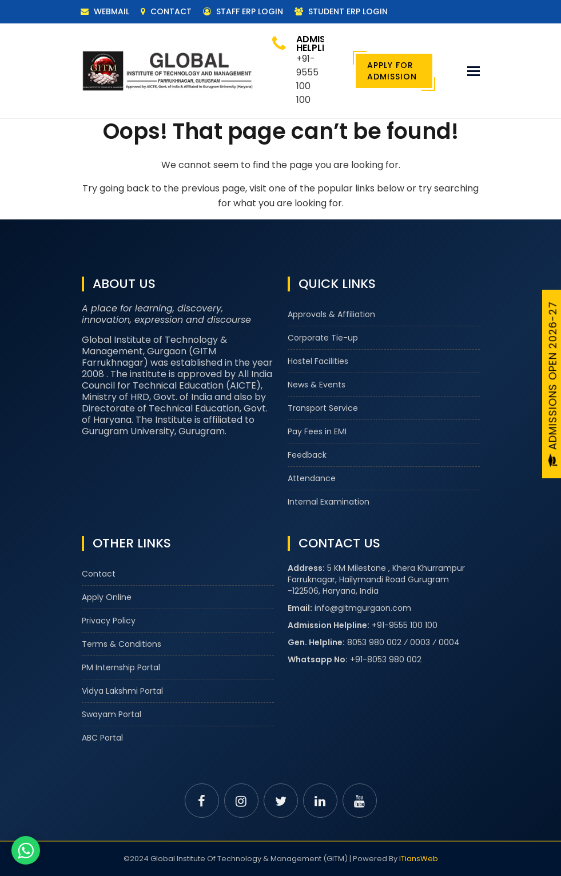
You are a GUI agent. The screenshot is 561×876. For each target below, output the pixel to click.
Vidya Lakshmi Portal (122, 691)
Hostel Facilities (318, 361)
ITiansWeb (418, 858)
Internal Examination (328, 501)
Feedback (307, 455)
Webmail (105, 11)
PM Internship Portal (121, 667)
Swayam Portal (111, 714)
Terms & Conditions (121, 644)
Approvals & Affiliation (331, 314)
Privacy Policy (109, 620)
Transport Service (323, 408)
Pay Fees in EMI (317, 431)
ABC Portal (102, 737)
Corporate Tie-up (323, 337)
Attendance (312, 478)
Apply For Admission (392, 70)
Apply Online (107, 597)
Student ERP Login (341, 11)
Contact (166, 11)
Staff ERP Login (243, 11)
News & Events (316, 384)
